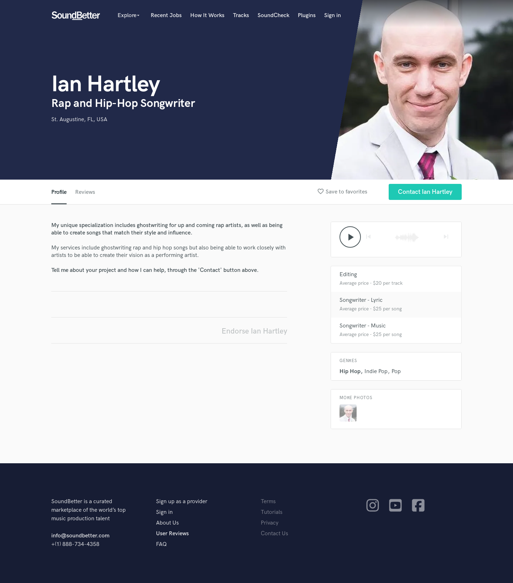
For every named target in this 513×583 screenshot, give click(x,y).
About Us (167, 523)
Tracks (241, 15)
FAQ (161, 544)
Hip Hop (350, 371)
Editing (348, 274)
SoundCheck (273, 15)
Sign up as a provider (181, 501)
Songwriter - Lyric (361, 300)
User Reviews (172, 533)
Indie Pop (376, 371)
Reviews (85, 192)
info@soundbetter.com (80, 535)
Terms (268, 501)
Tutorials (272, 512)
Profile (59, 192)
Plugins (307, 15)
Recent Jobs (166, 15)
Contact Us (274, 533)
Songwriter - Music (363, 326)
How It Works (207, 15)
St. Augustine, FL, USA (79, 119)
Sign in (332, 15)
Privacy (270, 523)
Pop (396, 371)
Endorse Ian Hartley (254, 331)
